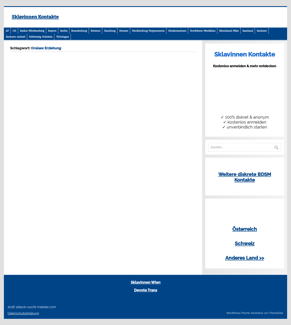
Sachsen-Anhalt (15, 36)
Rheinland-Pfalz (229, 30)
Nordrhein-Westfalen (202, 30)
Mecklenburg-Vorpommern (148, 30)
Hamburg (110, 30)
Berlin (64, 30)
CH (14, 30)
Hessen (123, 30)
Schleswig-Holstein (41, 36)
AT (7, 30)
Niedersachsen (177, 30)
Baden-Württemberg (32, 30)
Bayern (52, 30)
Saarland (247, 30)
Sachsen (262, 30)
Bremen (95, 30)
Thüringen (62, 36)
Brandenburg (79, 30)
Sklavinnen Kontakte (35, 17)
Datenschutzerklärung (23, 313)
